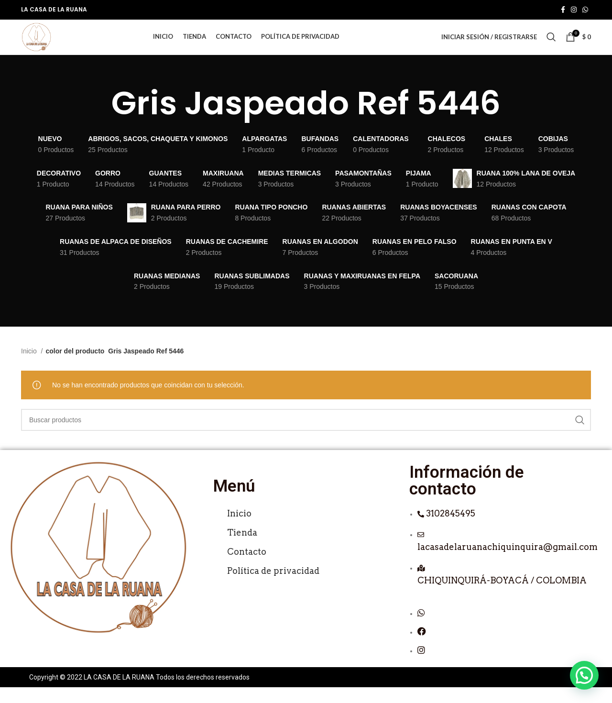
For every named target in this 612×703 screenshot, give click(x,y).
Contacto (246, 567)
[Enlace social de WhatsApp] (585, 10)
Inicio (30, 367)
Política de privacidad (273, 586)
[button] (584, 675)
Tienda (242, 548)
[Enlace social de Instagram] (573, 10)
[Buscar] (551, 45)
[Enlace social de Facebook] (563, 10)
